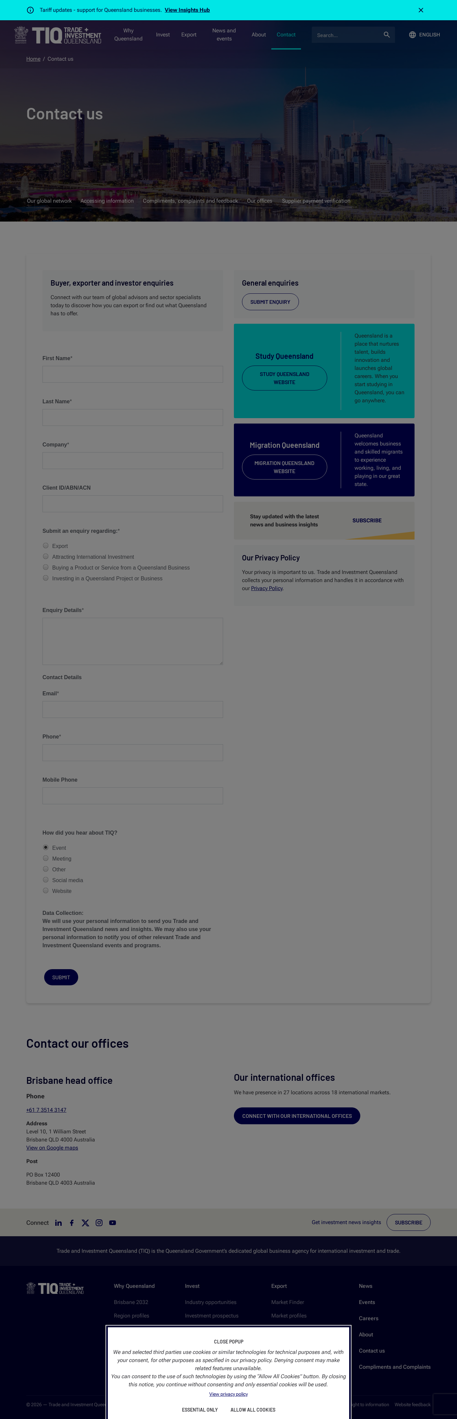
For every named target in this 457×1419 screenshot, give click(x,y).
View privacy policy (228, 1394)
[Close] (421, 10)
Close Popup (228, 1341)
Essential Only (200, 1410)
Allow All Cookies (253, 1410)
